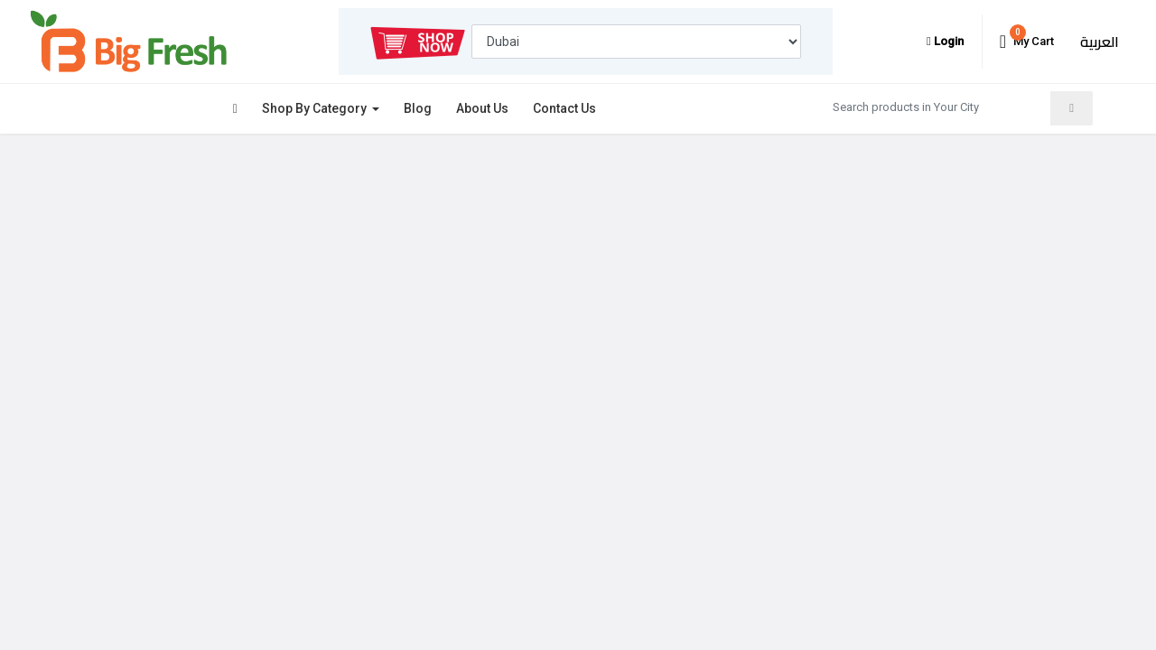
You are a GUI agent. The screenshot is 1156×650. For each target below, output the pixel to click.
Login (945, 41)
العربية (1099, 41)
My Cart (1027, 38)
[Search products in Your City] (936, 107)
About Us (482, 108)
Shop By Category (315, 108)
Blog (418, 108)
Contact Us (564, 108)
